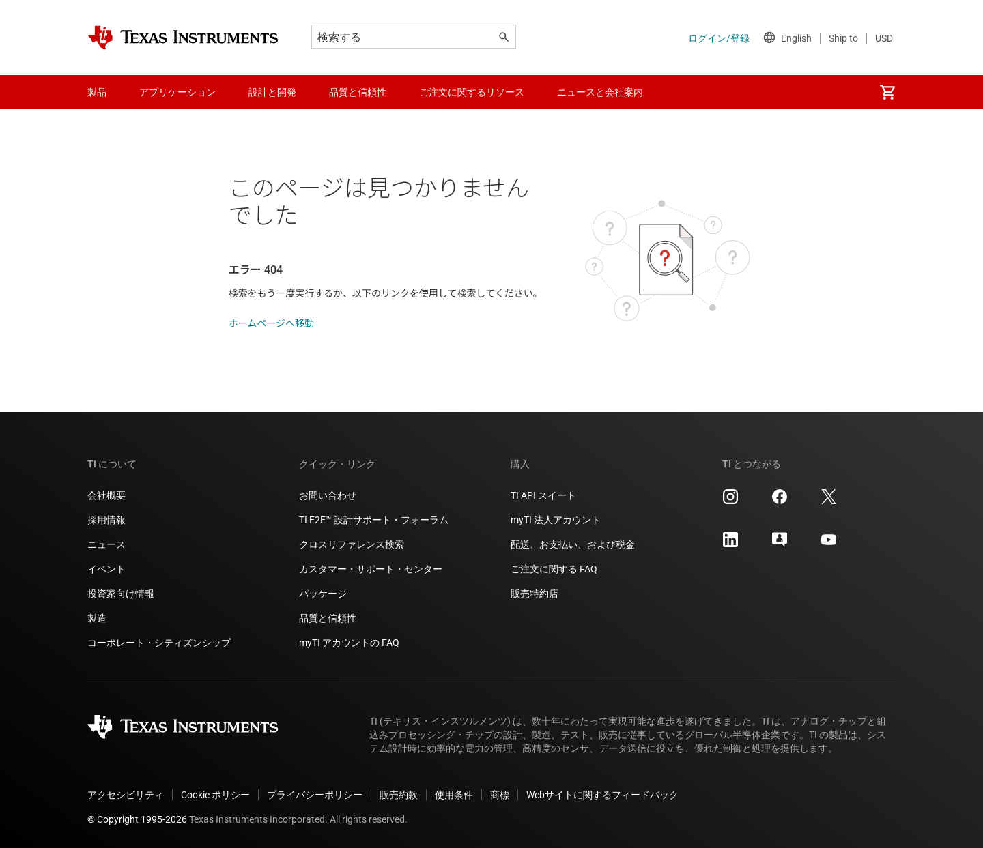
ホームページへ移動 (271, 323)
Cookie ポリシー (215, 794)
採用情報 (106, 519)
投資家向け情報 (120, 593)
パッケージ (323, 593)
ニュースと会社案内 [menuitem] (600, 92)
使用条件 (454, 794)
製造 (96, 618)
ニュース (106, 544)
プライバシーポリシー (314, 794)
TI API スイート (543, 495)
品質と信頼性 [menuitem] (357, 92)
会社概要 (106, 495)
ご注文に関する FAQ (554, 569)
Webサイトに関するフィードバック (602, 794)
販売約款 (399, 794)
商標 (499, 794)
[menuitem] (887, 92)
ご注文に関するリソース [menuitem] (471, 92)
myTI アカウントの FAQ (349, 642)
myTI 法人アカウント (556, 519)
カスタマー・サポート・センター (370, 569)
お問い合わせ (327, 495)
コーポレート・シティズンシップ (159, 642)
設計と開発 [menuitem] (272, 92)
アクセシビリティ (125, 794)
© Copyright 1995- (137, 819)
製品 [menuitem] (96, 92)
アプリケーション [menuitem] (177, 92)
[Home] (183, 37)
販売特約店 (534, 593)
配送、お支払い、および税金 (573, 544)
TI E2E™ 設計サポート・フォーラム (373, 519)
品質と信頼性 (327, 618)
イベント (106, 569)
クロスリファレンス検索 (351, 544)
